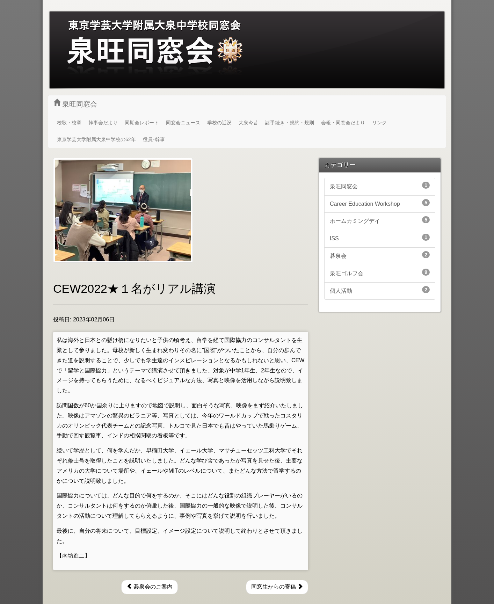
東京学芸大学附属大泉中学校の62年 (96, 139)
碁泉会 (380, 255)
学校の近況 (219, 122)
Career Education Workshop (380, 203)
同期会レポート (142, 122)
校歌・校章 (69, 122)
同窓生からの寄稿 (277, 587)
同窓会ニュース (183, 122)
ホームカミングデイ (380, 220)
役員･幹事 (154, 139)
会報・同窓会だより (343, 122)
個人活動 (380, 290)
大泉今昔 (248, 122)
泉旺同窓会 (75, 103)
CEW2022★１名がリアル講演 (134, 288)
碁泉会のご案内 (149, 587)
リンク (379, 122)
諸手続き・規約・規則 (289, 122)
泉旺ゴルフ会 (380, 272)
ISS (380, 237)
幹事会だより (103, 122)
